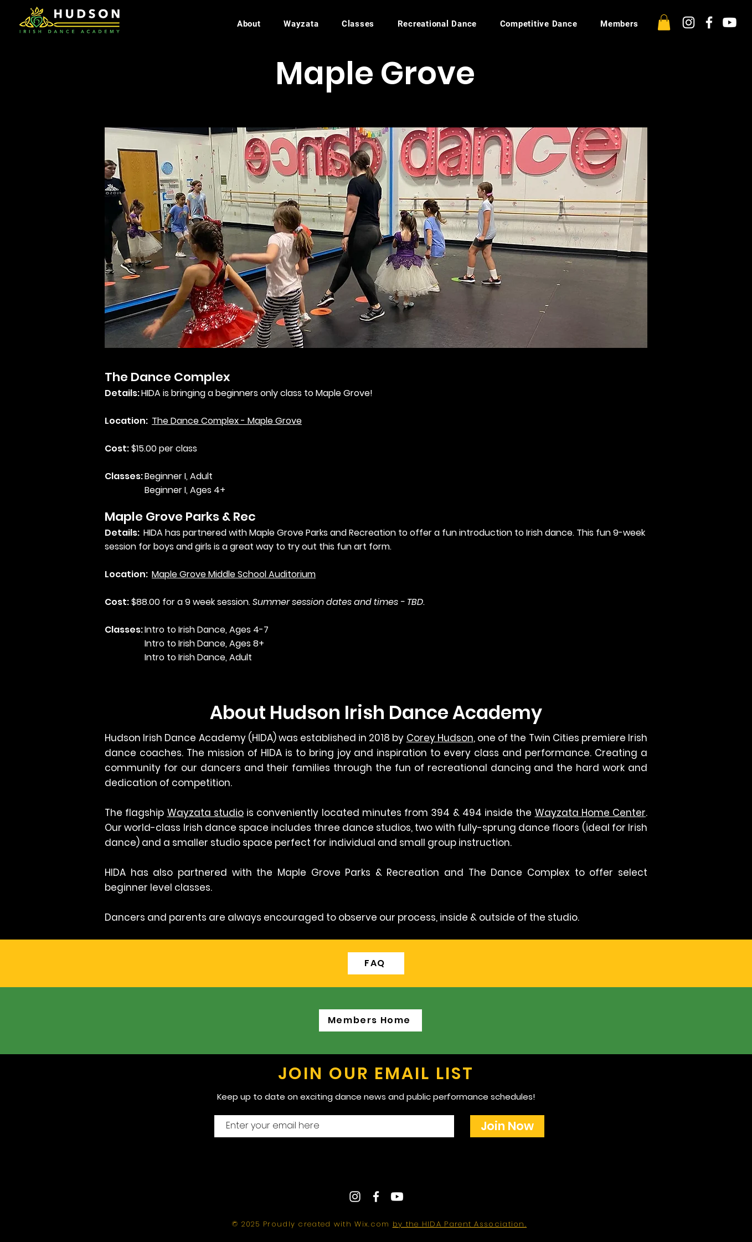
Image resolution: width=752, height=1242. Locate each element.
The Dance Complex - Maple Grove (227, 420)
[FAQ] (376, 963)
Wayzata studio (205, 812)
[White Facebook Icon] (709, 22)
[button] (664, 22)
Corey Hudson (439, 738)
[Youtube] (730, 22)
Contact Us (343, 1168)
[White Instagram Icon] (689, 22)
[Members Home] (370, 1020)
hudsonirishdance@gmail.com (472, 1168)
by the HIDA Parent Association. (460, 1224)
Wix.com (373, 1224)
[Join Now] (507, 1126)
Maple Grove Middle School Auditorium (234, 574)
